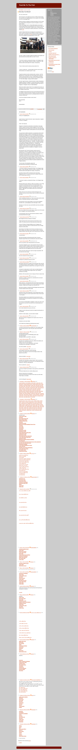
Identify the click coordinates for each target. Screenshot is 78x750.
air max (32, 400)
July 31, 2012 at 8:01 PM (24, 306)
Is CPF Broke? (51, 62)
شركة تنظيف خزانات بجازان (23, 625)
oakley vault (33, 385)
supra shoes (41, 405)
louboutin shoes (21, 387)
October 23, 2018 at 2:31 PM (25, 695)
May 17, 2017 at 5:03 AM (24, 568)
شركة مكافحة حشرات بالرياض (36, 612)
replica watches (29, 406)
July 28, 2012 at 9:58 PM (24, 254)
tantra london (29, 379)
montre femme (21, 406)
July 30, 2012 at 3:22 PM (24, 281)
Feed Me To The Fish (27, 5)
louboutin (20, 411)
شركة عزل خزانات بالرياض (23, 464)
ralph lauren (24, 410)
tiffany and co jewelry (22, 392)
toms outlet (33, 404)
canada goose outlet (28, 405)
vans (20, 403)
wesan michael (34, 477)
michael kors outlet (29, 388)
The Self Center (33, 325)
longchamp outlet (22, 391)
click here (28, 364)
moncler (29, 400)
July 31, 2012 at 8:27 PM (24, 316)
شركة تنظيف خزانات (22, 463)
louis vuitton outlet (22, 386)
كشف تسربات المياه (22, 456)
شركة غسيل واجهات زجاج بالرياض (24, 458)
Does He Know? (51, 50)
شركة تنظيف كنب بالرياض (23, 472)
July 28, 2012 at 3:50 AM (24, 166)
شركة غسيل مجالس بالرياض (24, 466)
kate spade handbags (27, 385)
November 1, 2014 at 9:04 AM (25, 399)
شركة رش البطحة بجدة (23, 497)
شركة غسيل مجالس (22, 467)
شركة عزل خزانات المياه (23, 465)
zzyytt (33, 695)
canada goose (26, 407)
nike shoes (23, 388)
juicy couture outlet (35, 403)
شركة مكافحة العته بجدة (23, 506)
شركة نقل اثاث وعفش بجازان (24, 630)
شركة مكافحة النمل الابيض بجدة (24, 519)
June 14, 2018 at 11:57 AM (24, 612)
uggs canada (37, 404)
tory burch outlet (26, 395)
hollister (20, 404)
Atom (29, 740)
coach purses (28, 386)
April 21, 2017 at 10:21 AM (24, 547)
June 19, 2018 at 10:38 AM (24, 639)
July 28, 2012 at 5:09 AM (24, 177)
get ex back (29, 346)
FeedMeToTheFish (53, 13)
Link (31, 34)
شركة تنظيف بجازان (22, 621)
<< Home (20, 742)
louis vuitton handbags (26, 393)
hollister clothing (22, 405)
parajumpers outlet (38, 410)
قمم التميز (32, 453)
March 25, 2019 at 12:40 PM (25, 709)
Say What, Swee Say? (52, 53)
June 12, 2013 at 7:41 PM (24, 367)
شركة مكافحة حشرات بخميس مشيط (25, 637)
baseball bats (29, 403)
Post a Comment (22, 738)
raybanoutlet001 (33, 547)
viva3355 (20, 592)
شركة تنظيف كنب (22, 473)
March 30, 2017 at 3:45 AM (24, 489)
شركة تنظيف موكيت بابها (23, 690)
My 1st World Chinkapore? (53, 48)
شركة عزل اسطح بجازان (23, 623)
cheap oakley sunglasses (28, 394)
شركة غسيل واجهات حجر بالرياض (24, 459)
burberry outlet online (30, 392)
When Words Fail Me (52, 56)
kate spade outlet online (39, 386)
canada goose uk (24, 403)
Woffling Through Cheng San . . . (54, 54)
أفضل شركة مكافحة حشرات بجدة (24, 490)
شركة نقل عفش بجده (22, 502)
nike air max (36, 392)
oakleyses (33, 381)
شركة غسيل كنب (22, 474)
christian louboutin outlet (36, 384)
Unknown (33, 413)
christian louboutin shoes (28, 384)
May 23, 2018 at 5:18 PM (24, 594)
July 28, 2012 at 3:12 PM (24, 233)
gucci (25, 406)
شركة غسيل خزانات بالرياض (24, 460)
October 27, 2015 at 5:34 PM (25, 413)
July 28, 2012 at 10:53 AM (24, 196)
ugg (38, 405)
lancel (26, 400)
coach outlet (33, 386)
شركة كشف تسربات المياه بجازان (24, 632)
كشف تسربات (21, 457)
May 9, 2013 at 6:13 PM (24, 358)
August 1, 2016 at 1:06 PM (24, 453)
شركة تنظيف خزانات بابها (23, 688)
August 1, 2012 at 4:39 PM (24, 325)
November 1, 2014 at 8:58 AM (25, 381)
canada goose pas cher (33, 407)
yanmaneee (33, 709)
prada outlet (38, 385)
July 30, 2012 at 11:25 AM (24, 258)
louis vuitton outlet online (38, 391)
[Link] (23, 29)
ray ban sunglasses (36, 394)
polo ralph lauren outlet (33, 387)
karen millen (21, 407)
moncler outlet (34, 405)
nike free (41, 385)
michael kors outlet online (29, 391)
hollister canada (36, 400)
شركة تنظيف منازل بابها (23, 689)
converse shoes (28, 404)
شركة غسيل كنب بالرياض (23, 471)
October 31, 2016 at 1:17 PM (25, 477)
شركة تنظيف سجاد (22, 470)
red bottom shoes (40, 395)
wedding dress (29, 410)
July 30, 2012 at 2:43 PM (24, 276)
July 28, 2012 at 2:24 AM (24, 114)
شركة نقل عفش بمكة (22, 510)
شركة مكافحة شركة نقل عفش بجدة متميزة (26, 523)
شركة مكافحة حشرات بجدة (23, 494)
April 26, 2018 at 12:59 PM (24, 586)
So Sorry (50, 51)
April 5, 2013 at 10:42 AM (24, 339)
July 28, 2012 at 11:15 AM (24, 208)
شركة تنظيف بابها (22, 687)
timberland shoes (22, 400)
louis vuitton (34, 388)
